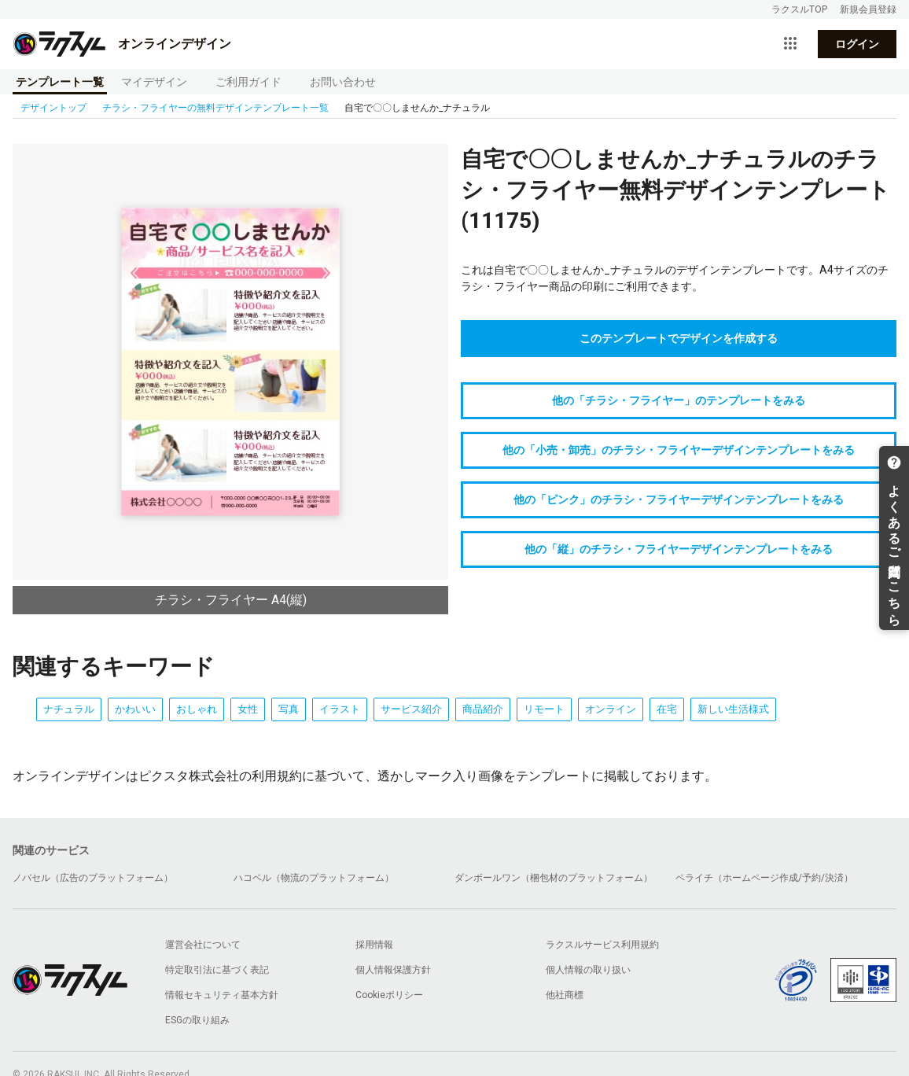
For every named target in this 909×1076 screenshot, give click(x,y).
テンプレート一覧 (60, 82)
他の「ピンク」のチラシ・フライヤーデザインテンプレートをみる (678, 499)
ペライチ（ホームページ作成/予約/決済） (764, 877)
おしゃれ (196, 709)
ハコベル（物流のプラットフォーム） (314, 877)
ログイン (857, 44)
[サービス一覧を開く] (790, 44)
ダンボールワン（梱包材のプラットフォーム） (553, 877)
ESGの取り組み (197, 1020)
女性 (247, 709)
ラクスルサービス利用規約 (602, 944)
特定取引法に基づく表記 (217, 969)
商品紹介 (482, 709)
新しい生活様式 (733, 709)
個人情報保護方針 (393, 969)
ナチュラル (68, 709)
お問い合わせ (343, 82)
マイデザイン (154, 82)
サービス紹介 (411, 709)
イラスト (339, 709)
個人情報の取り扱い (588, 969)
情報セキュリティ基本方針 (221, 994)
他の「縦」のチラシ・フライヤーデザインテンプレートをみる (678, 549)
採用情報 (374, 944)
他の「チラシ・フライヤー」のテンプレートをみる (678, 400)
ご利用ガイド (248, 82)
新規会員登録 (868, 9)
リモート (544, 709)
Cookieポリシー (389, 994)
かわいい (135, 709)
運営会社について (203, 944)
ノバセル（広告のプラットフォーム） (93, 877)
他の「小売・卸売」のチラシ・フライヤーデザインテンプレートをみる (678, 450)
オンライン (610, 709)
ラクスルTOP (799, 9)
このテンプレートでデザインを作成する (679, 338)
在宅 (667, 709)
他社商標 (564, 994)
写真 (288, 709)
